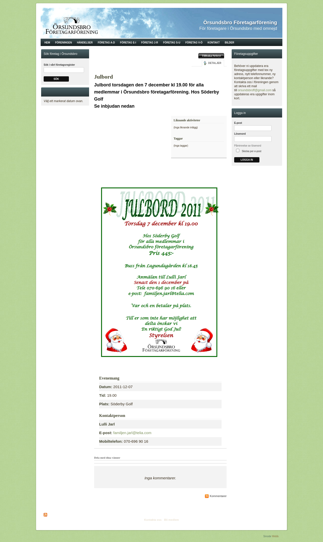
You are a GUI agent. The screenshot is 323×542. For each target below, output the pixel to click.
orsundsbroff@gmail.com (255, 90)
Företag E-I (128, 42)
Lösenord (240, 133)
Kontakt (214, 42)
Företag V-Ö (193, 42)
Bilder (229, 42)
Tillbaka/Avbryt (211, 55)
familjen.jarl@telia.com (132, 433)
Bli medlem (171, 519)
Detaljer (214, 63)
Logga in (246, 159)
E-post (238, 123)
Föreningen (63, 42)
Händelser (85, 42)
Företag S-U (171, 42)
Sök (56, 79)
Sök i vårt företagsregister (59, 64)
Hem (47, 42)
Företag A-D (106, 42)
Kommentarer (218, 496)
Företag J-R (149, 42)
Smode (267, 536)
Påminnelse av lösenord (247, 145)
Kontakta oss (153, 519)
